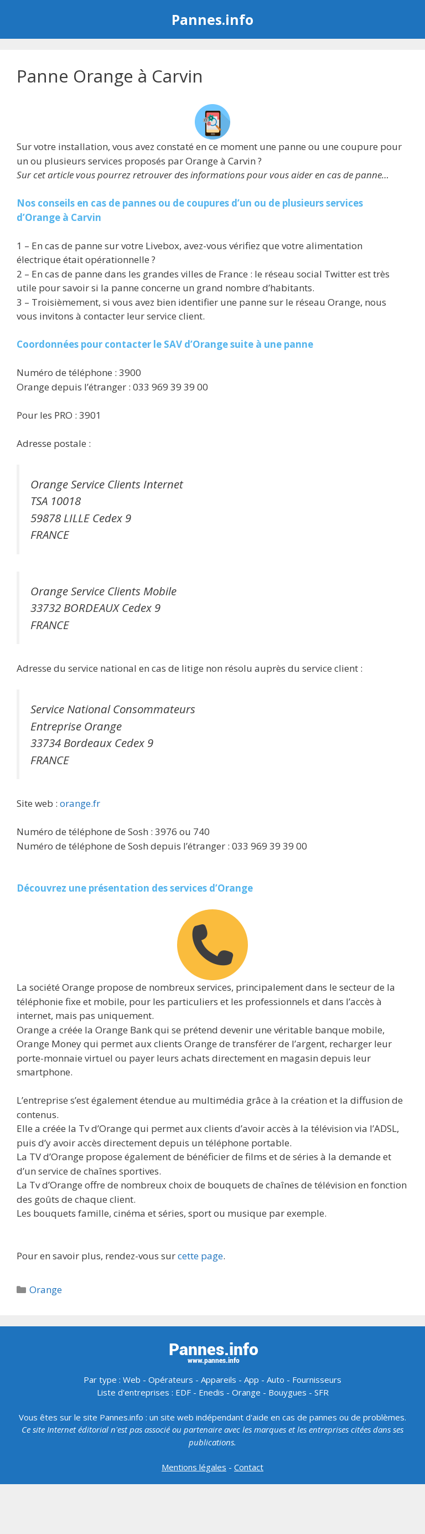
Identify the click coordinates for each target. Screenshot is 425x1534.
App (251, 1379)
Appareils (218, 1379)
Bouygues (287, 1392)
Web (132, 1379)
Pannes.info (212, 19)
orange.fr (80, 803)
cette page (200, 1255)
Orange (45, 1289)
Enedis (211, 1392)
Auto (275, 1379)
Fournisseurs (316, 1379)
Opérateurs (170, 1379)
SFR (321, 1392)
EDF (183, 1392)
